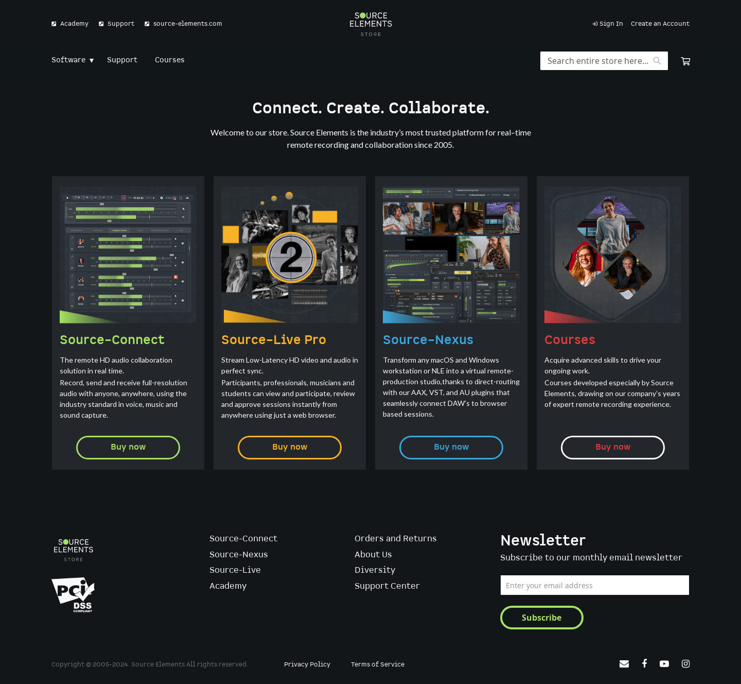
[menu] (370, 60)
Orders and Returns (396, 539)
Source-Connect (243, 539)
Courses (569, 340)
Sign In (611, 24)
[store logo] (370, 24)
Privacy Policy (307, 664)
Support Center (387, 586)
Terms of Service (377, 664)
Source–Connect (112, 340)
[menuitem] (70, 60)
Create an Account (660, 24)
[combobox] (604, 61)
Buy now (128, 447)
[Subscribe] (542, 617)
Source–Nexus (428, 340)
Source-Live (235, 570)
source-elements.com (187, 24)
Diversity (375, 570)
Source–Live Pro (273, 340)
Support (121, 24)
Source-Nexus (238, 555)
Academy (74, 24)
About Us (373, 555)
